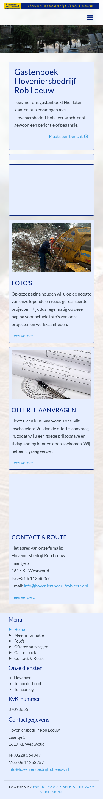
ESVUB (38, 787)
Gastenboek (25, 652)
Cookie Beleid (62, 787)
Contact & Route (29, 658)
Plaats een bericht (69, 136)
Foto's (19, 641)
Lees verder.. (23, 335)
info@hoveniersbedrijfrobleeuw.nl (56, 585)
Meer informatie (29, 635)
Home (19, 629)
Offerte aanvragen (31, 646)
